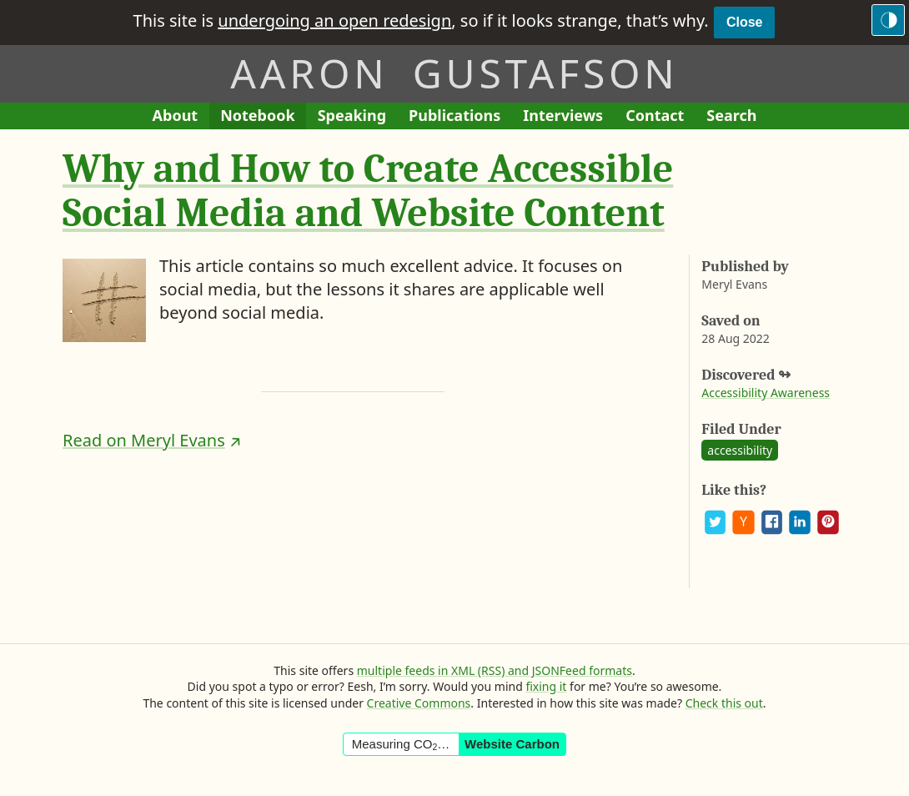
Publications (454, 117)
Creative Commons (419, 703)
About (181, 117)
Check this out (724, 703)
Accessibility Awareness (765, 393)
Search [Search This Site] (731, 115)
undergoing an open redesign (334, 20)
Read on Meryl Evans (144, 440)
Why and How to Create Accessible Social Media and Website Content (368, 191)
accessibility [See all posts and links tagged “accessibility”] (739, 450)
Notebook (257, 117)
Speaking (358, 117)
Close (744, 22)
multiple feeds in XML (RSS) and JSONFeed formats (494, 670)
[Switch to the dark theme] (888, 20)
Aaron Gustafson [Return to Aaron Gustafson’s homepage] (454, 73)
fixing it (545, 686)
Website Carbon (512, 744)
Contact (660, 117)
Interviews (568, 117)
